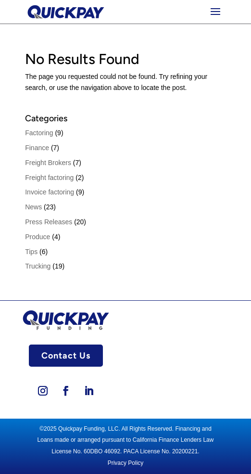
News (33, 207)
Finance (37, 148)
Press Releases (48, 222)
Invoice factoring (49, 192)
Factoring (39, 133)
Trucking (37, 266)
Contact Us (65, 355)
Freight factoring (49, 177)
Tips (31, 252)
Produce (37, 237)
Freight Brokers (48, 163)
